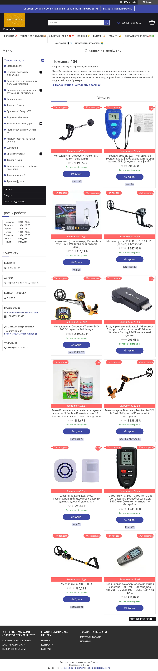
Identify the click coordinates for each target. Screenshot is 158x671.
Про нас (8, 189)
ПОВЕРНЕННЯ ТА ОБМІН (14, 649)
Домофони (13, 147)
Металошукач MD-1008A (76, 584)
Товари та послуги (14, 60)
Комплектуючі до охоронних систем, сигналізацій (22, 82)
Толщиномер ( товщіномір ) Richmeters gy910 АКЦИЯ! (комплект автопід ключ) (76, 244)
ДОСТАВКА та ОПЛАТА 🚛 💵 (139, 36)
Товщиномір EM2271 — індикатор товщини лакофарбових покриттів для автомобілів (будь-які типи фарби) (130, 158)
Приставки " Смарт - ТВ (19, 111)
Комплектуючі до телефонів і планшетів (22, 167)
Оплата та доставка (14, 201)
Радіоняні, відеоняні (17, 117)
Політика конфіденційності (97, 668)
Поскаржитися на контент (72, 668)
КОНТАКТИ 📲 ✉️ (63, 43)
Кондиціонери (14, 99)
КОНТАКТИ (47, 644)
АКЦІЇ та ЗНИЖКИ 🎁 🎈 (61, 36)
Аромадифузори (16, 181)
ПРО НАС (46, 640)
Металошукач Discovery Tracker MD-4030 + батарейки (76, 157)
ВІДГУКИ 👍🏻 (99, 36)
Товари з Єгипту (15, 105)
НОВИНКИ (85, 641)
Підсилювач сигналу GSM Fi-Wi (22, 131)
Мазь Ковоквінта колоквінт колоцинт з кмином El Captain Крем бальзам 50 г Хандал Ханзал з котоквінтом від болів (76, 413)
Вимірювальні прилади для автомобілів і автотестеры (21, 91)
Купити (78, 174)
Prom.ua (94, 662)
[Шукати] (106, 22)
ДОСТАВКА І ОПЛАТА (13, 644)
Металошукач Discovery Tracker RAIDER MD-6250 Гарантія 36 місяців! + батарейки (129, 413)
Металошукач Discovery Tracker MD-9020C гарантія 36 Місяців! (76, 328)
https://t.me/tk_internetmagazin (21, 333)
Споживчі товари (16, 154)
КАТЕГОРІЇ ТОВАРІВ (90, 637)
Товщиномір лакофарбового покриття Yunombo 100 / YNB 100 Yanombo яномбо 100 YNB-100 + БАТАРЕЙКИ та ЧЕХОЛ (130, 588)
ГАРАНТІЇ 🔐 (115, 36)
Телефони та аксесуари (19, 123)
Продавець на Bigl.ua (79, 665)
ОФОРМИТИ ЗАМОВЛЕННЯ (16, 640)
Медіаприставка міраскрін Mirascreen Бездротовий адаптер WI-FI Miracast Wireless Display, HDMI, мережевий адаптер (129, 331)
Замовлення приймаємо (117, 8)
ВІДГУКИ (46, 649)
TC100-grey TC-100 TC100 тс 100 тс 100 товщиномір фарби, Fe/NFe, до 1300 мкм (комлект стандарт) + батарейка (129, 500)
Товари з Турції (15, 160)
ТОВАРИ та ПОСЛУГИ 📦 (33, 36)
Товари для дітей (16, 175)
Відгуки (8, 195)
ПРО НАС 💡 (83, 36)
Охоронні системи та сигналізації (18, 73)
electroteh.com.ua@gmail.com (23, 312)
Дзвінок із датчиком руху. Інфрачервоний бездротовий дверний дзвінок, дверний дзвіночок (76, 498)
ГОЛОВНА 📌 (10, 36)
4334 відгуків (130, 2)
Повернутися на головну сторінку (77, 85)
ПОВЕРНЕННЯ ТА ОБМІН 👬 (89, 43)
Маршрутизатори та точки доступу (21, 140)
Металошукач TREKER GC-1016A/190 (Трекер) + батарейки (129, 242)
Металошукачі (14, 66)
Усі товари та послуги (141, 619)
